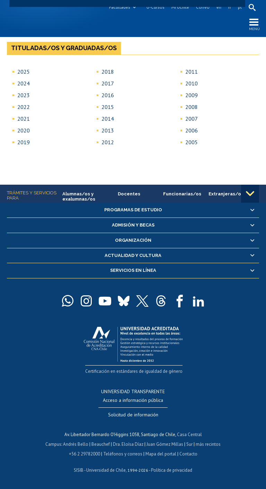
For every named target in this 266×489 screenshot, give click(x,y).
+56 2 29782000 (84, 454)
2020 (23, 130)
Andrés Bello (75, 444)
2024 (23, 83)
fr (229, 7)
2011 (191, 71)
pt (240, 7)
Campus (53, 444)
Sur (189, 444)
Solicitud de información (133, 415)
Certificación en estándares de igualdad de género (134, 371)
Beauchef (100, 444)
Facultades (119, 7)
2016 (107, 95)
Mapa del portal (160, 454)
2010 (191, 83)
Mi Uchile (180, 7)
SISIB (78, 470)
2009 (191, 95)
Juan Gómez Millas (165, 444)
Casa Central (189, 434)
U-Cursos (156, 7)
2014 (107, 118)
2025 (23, 71)
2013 (107, 130)
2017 (107, 83)
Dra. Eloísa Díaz (128, 444)
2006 (191, 130)
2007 (191, 118)
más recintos (208, 444)
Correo (203, 7)
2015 (107, 106)
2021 (23, 118)
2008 (191, 106)
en (218, 7)
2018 (107, 71)
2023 (23, 95)
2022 (23, 106)
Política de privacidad (171, 470)
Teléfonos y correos (122, 454)
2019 (23, 142)
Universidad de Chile (106, 470)
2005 (191, 142)
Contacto (188, 454)
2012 (107, 142)
